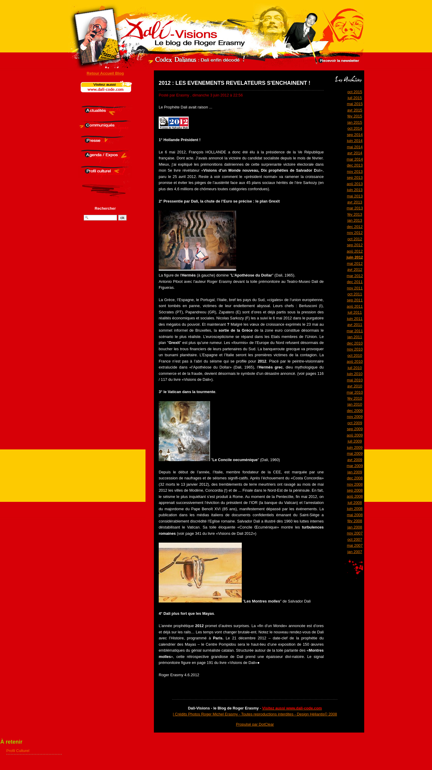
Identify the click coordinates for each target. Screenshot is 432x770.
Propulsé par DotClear (255, 724)
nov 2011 (355, 288)
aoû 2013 (355, 184)
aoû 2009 (355, 435)
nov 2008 (355, 484)
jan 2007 (354, 551)
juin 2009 (355, 447)
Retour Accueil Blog (105, 73)
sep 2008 (355, 490)
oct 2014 (354, 128)
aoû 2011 (355, 306)
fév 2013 (354, 214)
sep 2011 (355, 300)
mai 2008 (355, 515)
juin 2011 (355, 318)
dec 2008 (355, 478)
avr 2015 (354, 110)
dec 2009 (355, 410)
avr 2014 (354, 153)
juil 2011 (355, 312)
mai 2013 (355, 196)
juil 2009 (355, 441)
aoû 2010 (355, 361)
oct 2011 (354, 294)
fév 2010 (354, 398)
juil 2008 (355, 502)
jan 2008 (354, 527)
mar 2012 (354, 276)
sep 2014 (355, 134)
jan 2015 (354, 122)
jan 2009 (354, 472)
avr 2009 (354, 460)
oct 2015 (354, 92)
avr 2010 (354, 386)
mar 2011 (354, 331)
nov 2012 (355, 232)
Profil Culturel (17, 750)
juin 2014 (355, 140)
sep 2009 (355, 429)
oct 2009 (354, 423)
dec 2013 (355, 165)
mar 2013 (354, 208)
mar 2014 (354, 159)
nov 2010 (355, 349)
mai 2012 (355, 263)
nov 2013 (355, 171)
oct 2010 (354, 355)
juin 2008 (355, 508)
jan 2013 (354, 220)
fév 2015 (354, 116)
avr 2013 (354, 202)
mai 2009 (355, 453)
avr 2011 (354, 324)
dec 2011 (355, 282)
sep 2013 (355, 177)
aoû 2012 (355, 251)
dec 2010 (355, 343)
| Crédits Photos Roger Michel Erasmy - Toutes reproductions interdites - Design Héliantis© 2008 (255, 714)
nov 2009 (355, 416)
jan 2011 (354, 337)
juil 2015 (355, 98)
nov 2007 (355, 533)
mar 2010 (354, 392)
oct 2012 (354, 239)
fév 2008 (354, 521)
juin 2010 (355, 374)
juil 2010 (355, 368)
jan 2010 (354, 404)
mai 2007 (355, 545)
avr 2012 (354, 269)
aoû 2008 (355, 496)
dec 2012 (355, 226)
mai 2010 (355, 380)
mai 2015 (355, 104)
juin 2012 (354, 257)
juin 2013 (355, 190)
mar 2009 (354, 465)
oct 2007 (354, 539)
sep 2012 (355, 245)
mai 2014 (355, 147)
